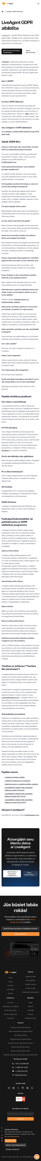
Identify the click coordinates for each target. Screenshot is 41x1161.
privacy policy (14, 1136)
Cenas (10, 981)
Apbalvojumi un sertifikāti (10, 1006)
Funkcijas (10, 985)
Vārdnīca (30, 1006)
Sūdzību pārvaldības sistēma (20, 1047)
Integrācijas (10, 989)
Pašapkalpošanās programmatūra (20, 1039)
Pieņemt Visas (10, 1141)
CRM (27, 114)
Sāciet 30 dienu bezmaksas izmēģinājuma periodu (20, 928)
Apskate (10, 993)
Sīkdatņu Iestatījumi (12, 1149)
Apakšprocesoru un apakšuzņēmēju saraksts (21, 784)
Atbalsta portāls (31, 976)
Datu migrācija (30, 980)
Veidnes (30, 1014)
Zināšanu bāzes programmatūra (20, 1027)
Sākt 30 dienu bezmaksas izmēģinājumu (11, 51)
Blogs (30, 1002)
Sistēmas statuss (30, 984)
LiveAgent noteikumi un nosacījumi (17, 781)
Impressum (10, 1018)
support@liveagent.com (10, 698)
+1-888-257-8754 (21, 1067)
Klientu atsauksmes (10, 1010)
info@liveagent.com (9, 162)
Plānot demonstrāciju (32, 51)
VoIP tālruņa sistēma (20, 1035)
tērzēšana (5, 450)
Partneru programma (10, 1014)
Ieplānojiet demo (20, 934)
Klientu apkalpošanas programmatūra (20, 1031)
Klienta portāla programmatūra (20, 1051)
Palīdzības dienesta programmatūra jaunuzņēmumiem (20, 1055)
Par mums (10, 1002)
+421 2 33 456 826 (22, 1064)
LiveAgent (5, 35)
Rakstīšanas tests (30, 1018)
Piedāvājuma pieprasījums (30, 992)
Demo (10, 977)
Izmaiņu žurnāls (30, 988)
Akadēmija (30, 1010)
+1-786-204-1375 (21, 1071)
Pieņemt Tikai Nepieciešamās (15, 1145)
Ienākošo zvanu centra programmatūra (20, 1043)
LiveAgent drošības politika (15, 777)
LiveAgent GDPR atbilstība (14, 11)
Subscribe (20, 1119)
